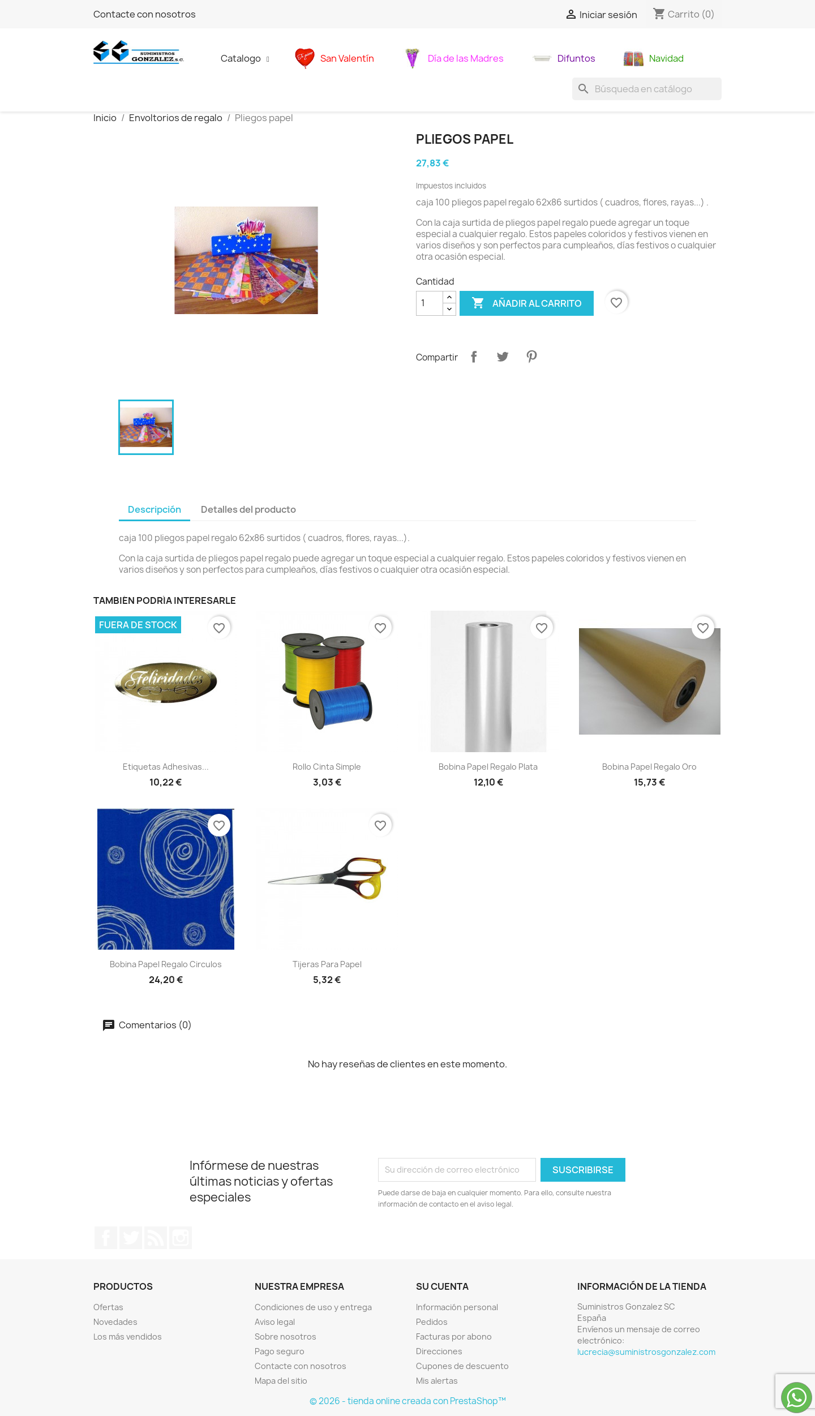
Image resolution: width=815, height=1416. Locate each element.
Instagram (180, 1237)
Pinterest (531, 356)
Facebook (106, 1237)
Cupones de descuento (462, 1366)
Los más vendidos (127, 1336)
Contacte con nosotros (144, 14)
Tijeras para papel (327, 964)
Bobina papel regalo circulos (166, 964)
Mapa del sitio (281, 1380)
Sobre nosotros (285, 1336)
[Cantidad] (429, 303)
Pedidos (432, 1321)
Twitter (130, 1237)
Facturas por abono (454, 1336)
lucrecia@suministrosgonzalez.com (646, 1351)
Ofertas (108, 1307)
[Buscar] (647, 89)
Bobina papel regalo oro (649, 766)
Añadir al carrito (526, 303)
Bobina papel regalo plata (488, 766)
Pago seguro (279, 1351)
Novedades (115, 1321)
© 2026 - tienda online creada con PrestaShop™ (408, 1401)
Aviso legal (275, 1321)
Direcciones (439, 1351)
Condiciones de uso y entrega (313, 1307)
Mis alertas (437, 1380)
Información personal (457, 1307)
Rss (155, 1237)
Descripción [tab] (154, 509)
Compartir (473, 356)
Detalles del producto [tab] (248, 509)
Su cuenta (442, 1286)
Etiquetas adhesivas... (166, 766)
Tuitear (502, 356)
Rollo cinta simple (327, 766)
